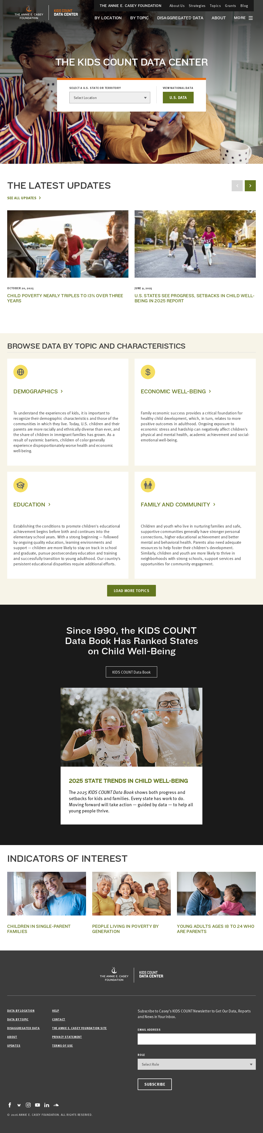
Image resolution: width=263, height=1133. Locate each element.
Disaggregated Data (180, 17)
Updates (13, 1045)
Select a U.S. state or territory (95, 88)
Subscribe (154, 1084)
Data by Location (20, 1010)
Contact (58, 1019)
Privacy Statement (67, 1037)
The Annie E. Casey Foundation (130, 6)
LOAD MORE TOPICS (131, 590)
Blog (244, 5)
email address (149, 1029)
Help (55, 1010)
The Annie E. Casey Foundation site (79, 1028)
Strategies (197, 5)
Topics (215, 5)
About (219, 17)
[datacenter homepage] (66, 12)
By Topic (139, 17)
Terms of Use (62, 1045)
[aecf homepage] (29, 12)
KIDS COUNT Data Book (131, 672)
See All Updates (21, 197)
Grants (230, 5)
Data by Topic (18, 1019)
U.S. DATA (178, 97)
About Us (177, 5)
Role (141, 1055)
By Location (108, 17)
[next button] (250, 185)
